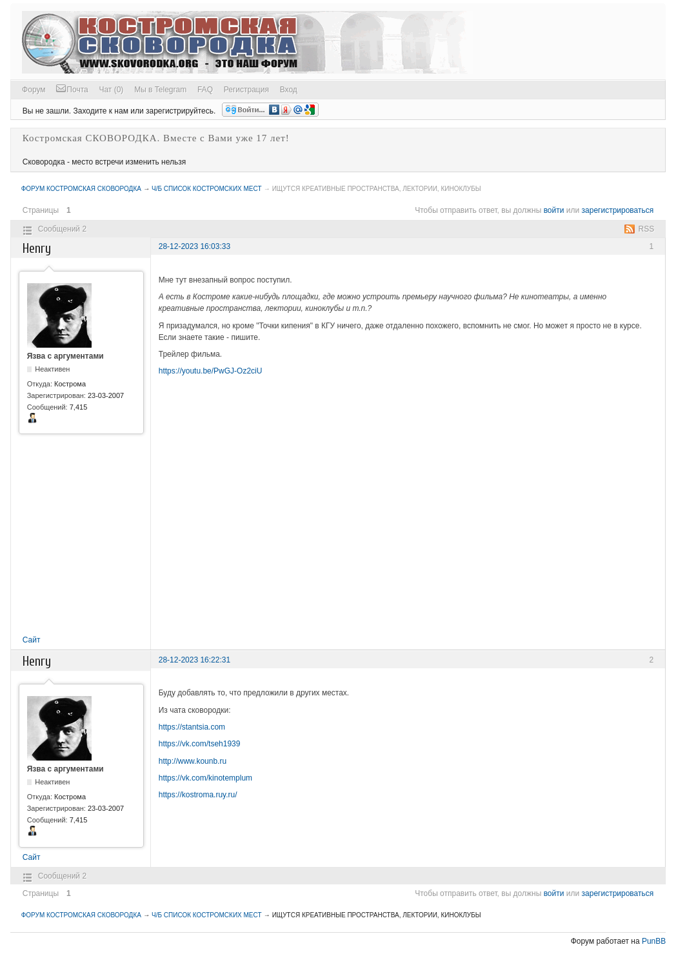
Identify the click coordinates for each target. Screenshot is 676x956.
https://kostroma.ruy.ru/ (198, 794)
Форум (33, 89)
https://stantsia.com (192, 727)
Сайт (32, 639)
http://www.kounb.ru (192, 761)
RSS (647, 229)
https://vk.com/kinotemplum (205, 777)
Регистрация (246, 89)
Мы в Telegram (160, 89)
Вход (288, 89)
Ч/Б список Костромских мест (207, 188)
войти (554, 210)
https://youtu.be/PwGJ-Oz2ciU (211, 370)
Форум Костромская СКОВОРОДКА (81, 188)
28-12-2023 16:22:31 (194, 659)
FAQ (205, 89)
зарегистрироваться (618, 210)
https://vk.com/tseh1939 (200, 743)
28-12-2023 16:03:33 (194, 246)
